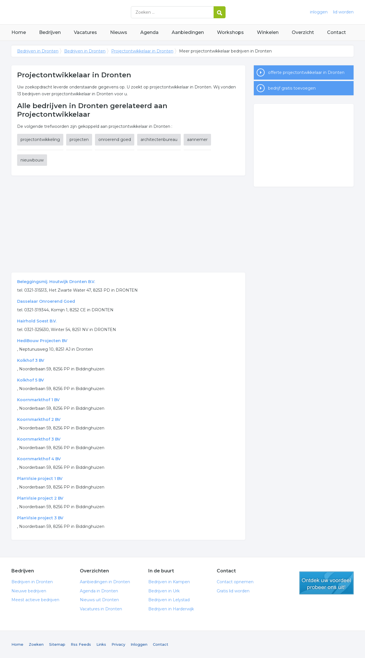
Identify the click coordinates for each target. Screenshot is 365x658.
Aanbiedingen (188, 32)
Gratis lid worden (233, 591)
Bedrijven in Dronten (82, 12)
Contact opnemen (235, 581)
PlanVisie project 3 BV (40, 517)
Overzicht (303, 32)
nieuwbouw (32, 160)
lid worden (343, 12)
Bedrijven (50, 32)
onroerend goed (114, 139)
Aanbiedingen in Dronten (105, 581)
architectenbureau (159, 139)
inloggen (319, 12)
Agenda (149, 32)
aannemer (197, 139)
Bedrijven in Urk (164, 591)
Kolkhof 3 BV (30, 360)
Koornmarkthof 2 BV (38, 419)
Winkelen (268, 32)
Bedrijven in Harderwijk (171, 608)
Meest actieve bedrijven (35, 599)
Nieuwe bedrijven (28, 591)
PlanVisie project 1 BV (39, 478)
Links (101, 644)
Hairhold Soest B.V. (36, 321)
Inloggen (139, 644)
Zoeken (36, 644)
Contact (336, 32)
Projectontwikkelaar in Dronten (142, 51)
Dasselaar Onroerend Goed (46, 301)
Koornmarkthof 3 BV (38, 439)
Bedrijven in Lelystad (169, 599)
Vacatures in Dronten (101, 608)
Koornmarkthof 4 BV (39, 458)
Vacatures (85, 32)
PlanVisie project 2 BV (40, 498)
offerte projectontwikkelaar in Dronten (306, 72)
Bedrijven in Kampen (169, 581)
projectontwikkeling (40, 139)
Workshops (230, 32)
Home (18, 32)
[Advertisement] (128, 224)
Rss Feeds (81, 644)
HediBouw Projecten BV (42, 340)
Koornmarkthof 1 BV (38, 399)
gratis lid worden (326, 583)
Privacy (118, 644)
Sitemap (57, 644)
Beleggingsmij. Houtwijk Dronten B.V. (56, 281)
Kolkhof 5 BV (30, 380)
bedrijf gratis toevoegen (292, 88)
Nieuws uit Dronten (99, 599)
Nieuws (118, 32)
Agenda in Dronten (99, 591)
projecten (79, 139)
